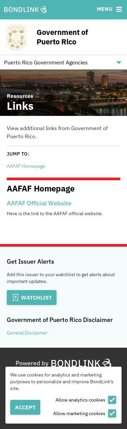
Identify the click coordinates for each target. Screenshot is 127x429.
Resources (20, 96)
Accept (25, 407)
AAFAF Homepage (26, 166)
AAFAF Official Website (39, 203)
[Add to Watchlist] (32, 297)
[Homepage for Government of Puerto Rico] (63, 36)
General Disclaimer (27, 333)
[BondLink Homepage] (25, 10)
